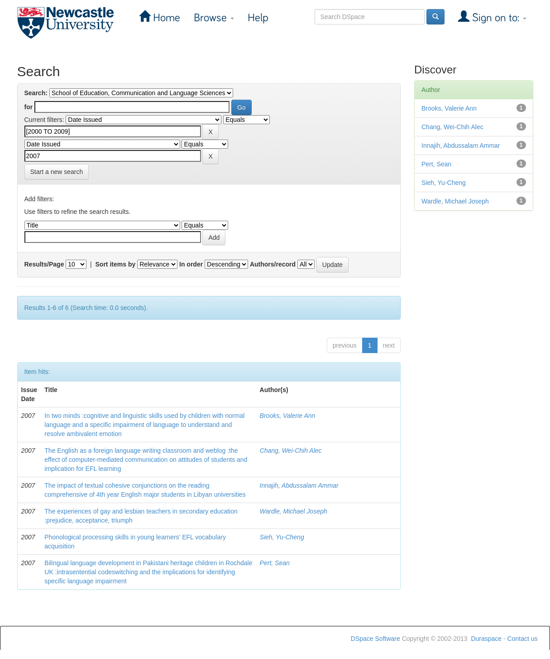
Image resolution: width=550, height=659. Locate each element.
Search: (36, 93)
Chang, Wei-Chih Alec (291, 450)
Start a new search (56, 171)
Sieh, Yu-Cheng (282, 537)
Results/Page (44, 264)
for (28, 107)
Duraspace (486, 638)
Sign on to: (497, 18)
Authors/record (273, 264)
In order (191, 264)
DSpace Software (375, 638)
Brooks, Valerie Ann (288, 415)
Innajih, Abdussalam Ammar (299, 485)
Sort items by (116, 264)
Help (258, 18)
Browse (214, 18)
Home (165, 18)
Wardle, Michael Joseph (293, 511)
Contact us (522, 638)
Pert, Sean (275, 563)
